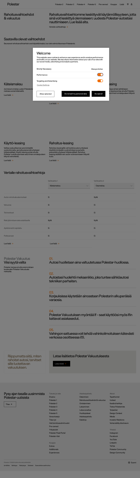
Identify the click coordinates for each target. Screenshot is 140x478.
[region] (71, 74)
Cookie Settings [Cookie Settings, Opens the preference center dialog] (43, 85)
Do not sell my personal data (75, 94)
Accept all (98, 94)
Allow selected (46, 94)
